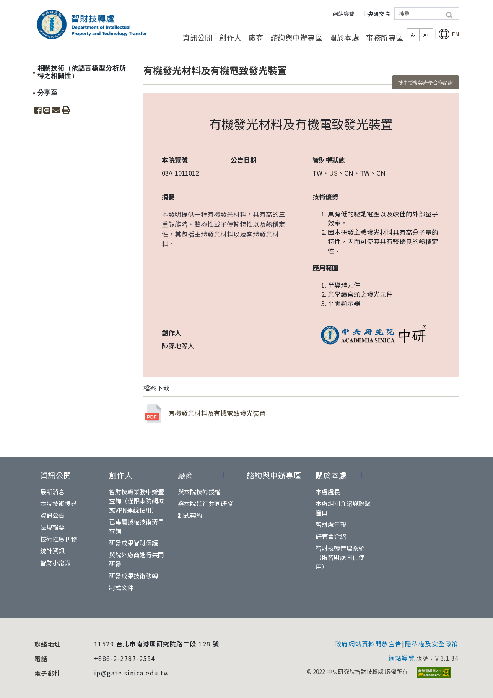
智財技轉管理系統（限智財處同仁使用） (340, 557)
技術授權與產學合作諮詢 (425, 82)
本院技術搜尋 (58, 503)
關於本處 (344, 37)
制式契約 (190, 515)
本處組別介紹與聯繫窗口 (343, 508)
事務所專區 (385, 37)
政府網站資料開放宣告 (368, 643)
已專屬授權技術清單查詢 (136, 526)
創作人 (230, 37)
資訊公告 (52, 515)
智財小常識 (55, 562)
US (333, 172)
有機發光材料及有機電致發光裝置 (204, 413)
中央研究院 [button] (376, 14)
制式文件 (121, 587)
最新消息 (52, 491)
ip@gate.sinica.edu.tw (131, 672)
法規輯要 (52, 527)
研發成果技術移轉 (133, 575)
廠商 (256, 37)
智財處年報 (331, 524)
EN (448, 34)
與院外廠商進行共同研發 (136, 559)
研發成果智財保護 (133, 542)
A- (413, 34)
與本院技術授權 (199, 491)
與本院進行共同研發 (205, 503)
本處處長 (328, 491)
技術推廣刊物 (58, 538)
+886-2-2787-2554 (124, 658)
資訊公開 (197, 37)
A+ (426, 34)
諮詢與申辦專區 (296, 37)
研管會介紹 (331, 536)
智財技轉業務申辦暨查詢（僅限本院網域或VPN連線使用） (136, 500)
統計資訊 (52, 550)
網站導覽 (344, 14)
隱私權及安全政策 (432, 643)
